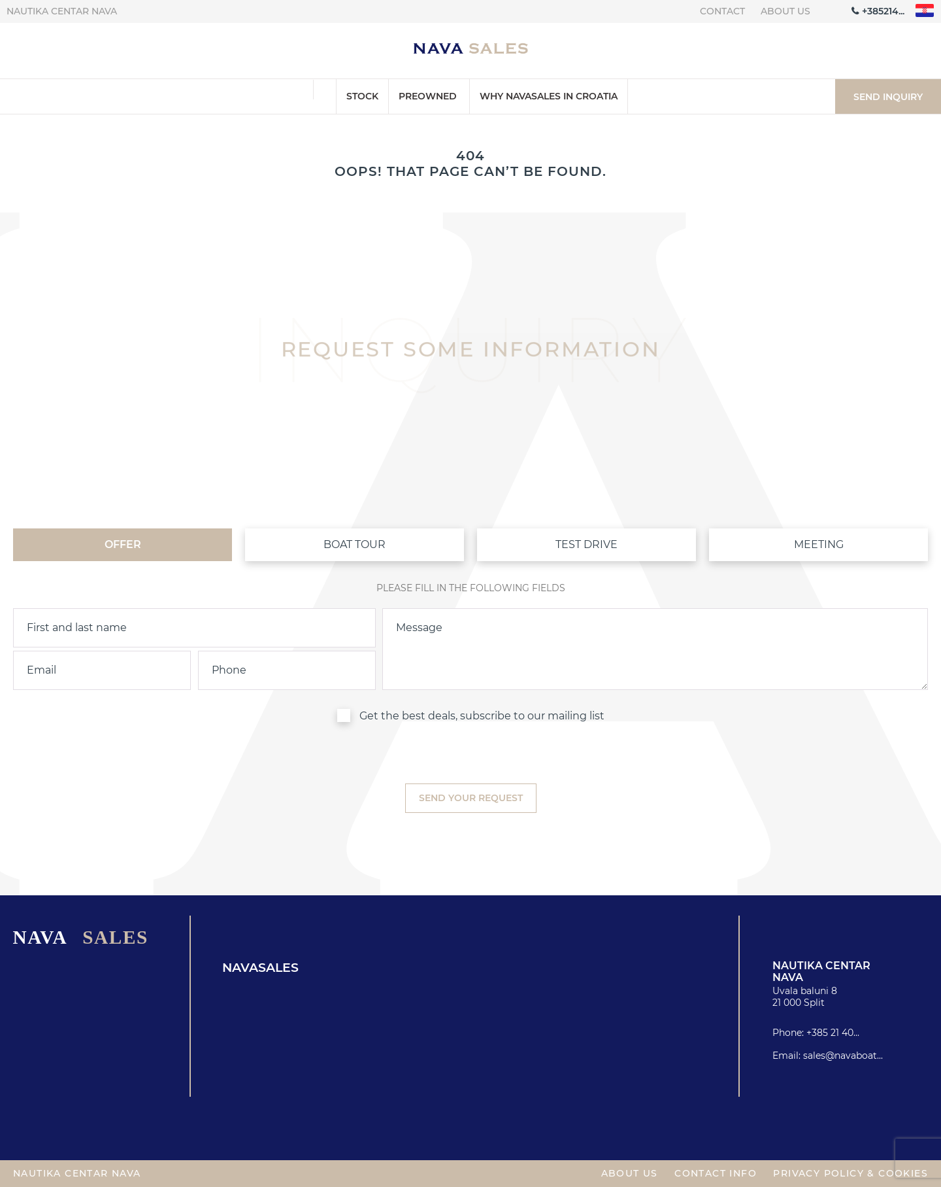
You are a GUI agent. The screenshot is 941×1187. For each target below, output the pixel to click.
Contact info (715, 1173)
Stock (362, 96)
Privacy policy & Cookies (850, 1173)
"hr (925, 10)
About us (785, 11)
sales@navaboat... (843, 1055)
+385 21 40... (832, 1033)
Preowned (428, 96)
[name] (194, 627)
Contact (722, 11)
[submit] (471, 798)
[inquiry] (655, 649)
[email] (102, 670)
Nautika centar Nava (62, 11)
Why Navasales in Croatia (549, 96)
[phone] (287, 670)
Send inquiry (888, 97)
